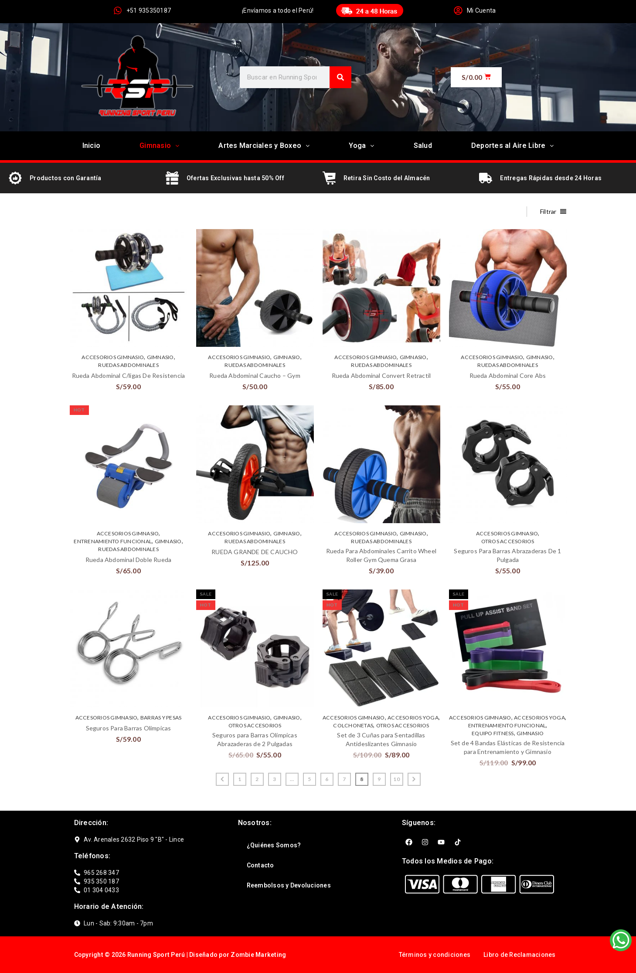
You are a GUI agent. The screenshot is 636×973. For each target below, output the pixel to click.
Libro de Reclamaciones (519, 954)
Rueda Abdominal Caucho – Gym (254, 375)
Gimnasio (159, 145)
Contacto (260, 865)
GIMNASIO (160, 357)
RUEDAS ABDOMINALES (128, 365)
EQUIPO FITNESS (493, 733)
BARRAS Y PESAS (161, 717)
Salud (423, 145)
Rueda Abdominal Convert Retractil (381, 375)
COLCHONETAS (353, 725)
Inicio (91, 145)
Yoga (361, 145)
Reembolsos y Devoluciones (289, 885)
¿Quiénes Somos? (274, 845)
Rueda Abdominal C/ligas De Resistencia (128, 375)
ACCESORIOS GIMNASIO (113, 357)
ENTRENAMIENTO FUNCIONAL (113, 541)
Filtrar (548, 211)
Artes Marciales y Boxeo (263, 145)
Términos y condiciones (435, 954)
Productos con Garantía (66, 178)
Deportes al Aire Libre (512, 145)
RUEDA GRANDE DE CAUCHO (254, 551)
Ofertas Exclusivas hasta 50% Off (235, 178)
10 (396, 779)
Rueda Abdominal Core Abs (507, 375)
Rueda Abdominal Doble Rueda (128, 559)
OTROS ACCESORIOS (507, 541)
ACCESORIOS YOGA (413, 717)
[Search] (340, 77)
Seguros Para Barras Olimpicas (128, 728)
